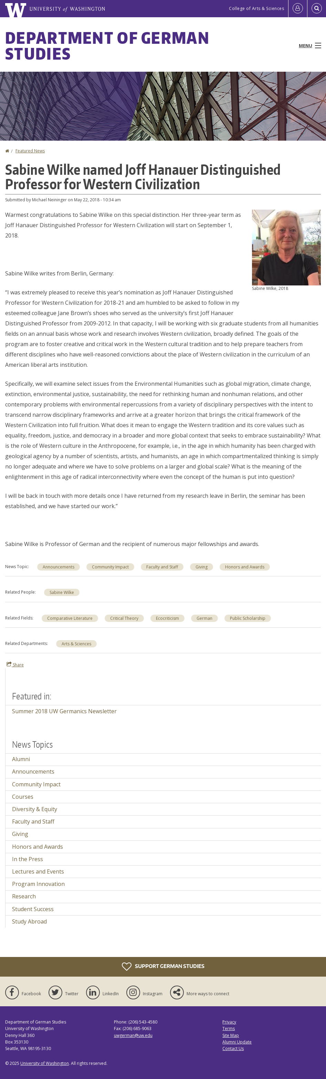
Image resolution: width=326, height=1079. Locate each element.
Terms (228, 1028)
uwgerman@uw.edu (133, 1035)
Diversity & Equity (34, 809)
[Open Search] (316, 8)
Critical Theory (124, 618)
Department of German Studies (107, 45)
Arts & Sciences (76, 644)
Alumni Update (237, 1042)
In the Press (27, 859)
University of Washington (44, 1063)
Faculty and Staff (162, 567)
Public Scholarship (247, 618)
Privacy (229, 1022)
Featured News (30, 151)
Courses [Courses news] (22, 796)
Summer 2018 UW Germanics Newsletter (64, 711)
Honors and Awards (244, 567)
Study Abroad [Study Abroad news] (29, 921)
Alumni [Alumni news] (21, 759)
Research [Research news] (24, 896)
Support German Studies (163, 966)
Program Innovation (38, 884)
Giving (202, 567)
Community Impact (110, 567)
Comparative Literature (70, 618)
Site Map (230, 1035)
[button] (286, 247)
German (204, 618)
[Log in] (297, 8)
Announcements (58, 567)
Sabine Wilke (62, 592)
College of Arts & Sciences (256, 8)
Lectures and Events (38, 871)
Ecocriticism (167, 618)
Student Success (33, 909)
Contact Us (233, 1048)
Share (15, 665)
